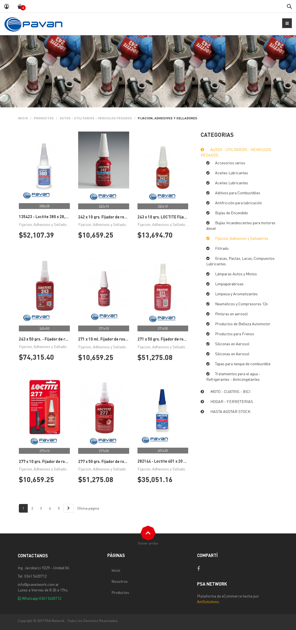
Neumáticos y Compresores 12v (241, 303)
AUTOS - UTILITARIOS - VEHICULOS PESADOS (96, 118)
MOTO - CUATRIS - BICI (230, 391)
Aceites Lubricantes (231, 172)
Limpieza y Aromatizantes (236, 293)
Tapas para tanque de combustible (243, 363)
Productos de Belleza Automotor (243, 323)
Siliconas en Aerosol (232, 343)
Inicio (23, 118)
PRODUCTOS (44, 118)
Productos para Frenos (234, 333)
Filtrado (222, 248)
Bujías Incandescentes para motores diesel (240, 225)
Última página (88, 508)
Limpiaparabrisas (229, 283)
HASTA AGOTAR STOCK (230, 411)
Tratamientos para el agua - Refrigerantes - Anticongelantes (233, 376)
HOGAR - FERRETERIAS (231, 401)
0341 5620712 (50, 598)
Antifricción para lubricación (238, 202)
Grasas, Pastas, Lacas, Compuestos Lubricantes (240, 261)
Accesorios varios (230, 162)
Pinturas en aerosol (231, 313)
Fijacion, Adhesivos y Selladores (241, 238)
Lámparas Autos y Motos (236, 273)
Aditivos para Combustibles (237, 192)
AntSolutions (208, 601)
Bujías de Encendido (231, 212)
